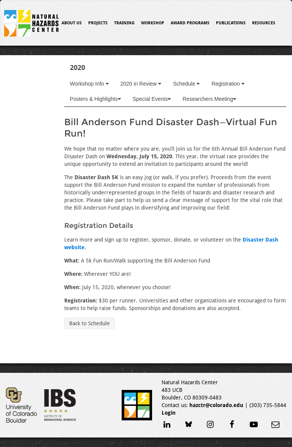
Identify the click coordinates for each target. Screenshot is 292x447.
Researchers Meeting (209, 99)
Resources (263, 23)
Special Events (152, 99)
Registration (227, 84)
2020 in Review (141, 84)
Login (169, 413)
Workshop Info (89, 84)
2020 (77, 68)
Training (124, 23)
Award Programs (190, 23)
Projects (98, 23)
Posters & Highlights (95, 99)
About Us (72, 23)
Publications (231, 23)
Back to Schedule (89, 323)
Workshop (152, 23)
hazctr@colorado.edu (216, 405)
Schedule (186, 84)
